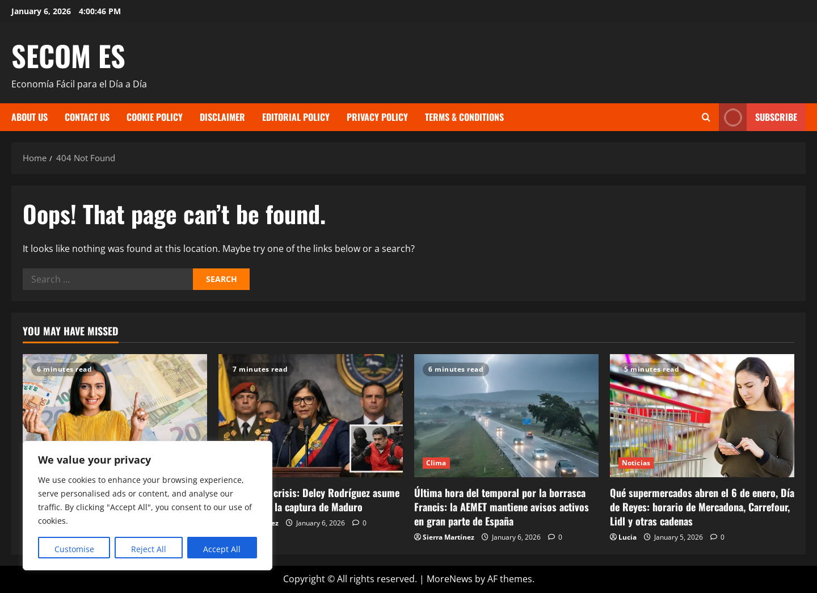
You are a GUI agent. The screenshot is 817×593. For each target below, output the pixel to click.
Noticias (636, 463)
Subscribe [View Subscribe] (758, 117)
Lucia (627, 537)
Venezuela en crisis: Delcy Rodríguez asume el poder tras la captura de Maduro (308, 499)
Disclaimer (222, 117)
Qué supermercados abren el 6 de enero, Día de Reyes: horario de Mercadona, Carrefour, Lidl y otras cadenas (702, 506)
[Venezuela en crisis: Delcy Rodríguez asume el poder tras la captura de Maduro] (310, 415)
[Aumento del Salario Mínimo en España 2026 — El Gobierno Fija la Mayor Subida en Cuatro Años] (115, 415)
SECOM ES (68, 55)
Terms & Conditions (464, 117)
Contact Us (87, 117)
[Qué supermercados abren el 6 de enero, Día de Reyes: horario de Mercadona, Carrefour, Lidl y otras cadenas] (702, 415)
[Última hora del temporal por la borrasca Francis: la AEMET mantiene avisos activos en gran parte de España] (506, 415)
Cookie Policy (155, 117)
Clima (436, 463)
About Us (29, 117)
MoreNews (450, 579)
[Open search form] (706, 117)
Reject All (148, 549)
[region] (147, 505)
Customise (74, 549)
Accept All (222, 549)
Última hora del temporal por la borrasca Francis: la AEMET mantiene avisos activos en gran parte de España (501, 506)
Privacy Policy (377, 117)
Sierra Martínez (448, 537)
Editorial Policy (296, 117)
